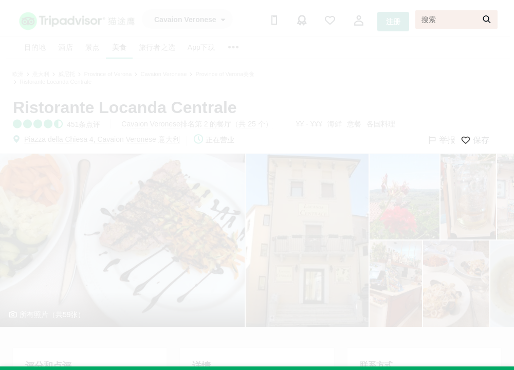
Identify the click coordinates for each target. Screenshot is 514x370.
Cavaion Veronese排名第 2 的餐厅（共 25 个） (196, 124)
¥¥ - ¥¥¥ (309, 124)
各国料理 (380, 124)
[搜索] (456, 19)
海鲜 (334, 124)
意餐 (354, 124)
